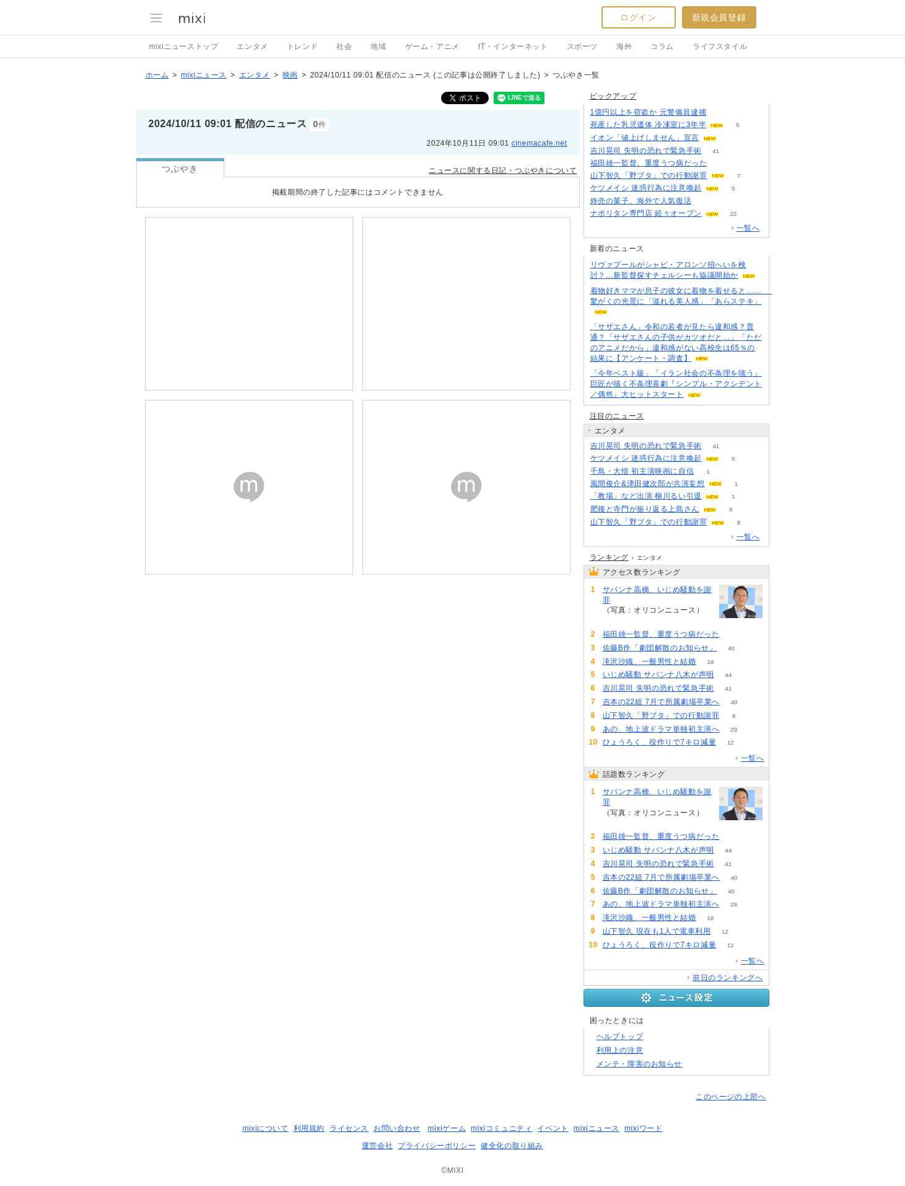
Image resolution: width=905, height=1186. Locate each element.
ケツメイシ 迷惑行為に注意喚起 (646, 188)
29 (733, 729)
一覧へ (748, 228)
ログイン (638, 17)
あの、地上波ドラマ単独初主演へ (661, 729)
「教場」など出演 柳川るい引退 (646, 496)
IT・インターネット (513, 46)
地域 (378, 46)
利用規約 (309, 1128)
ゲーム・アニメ (432, 46)
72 (730, 138)
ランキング (609, 557)
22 (733, 213)
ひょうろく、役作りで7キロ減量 (660, 742)
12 (730, 742)
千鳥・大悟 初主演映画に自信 (642, 471)
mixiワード (643, 1128)
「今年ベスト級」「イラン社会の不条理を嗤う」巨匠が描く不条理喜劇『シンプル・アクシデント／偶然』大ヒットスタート (676, 384)
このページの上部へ (731, 1096)
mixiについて (265, 1128)
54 (705, 201)
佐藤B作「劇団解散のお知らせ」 (660, 648)
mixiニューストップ (184, 46)
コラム (662, 46)
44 (728, 674)
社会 (344, 46)
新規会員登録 (719, 17)
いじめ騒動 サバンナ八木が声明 (658, 674)
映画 (290, 75)
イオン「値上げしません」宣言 (644, 137)
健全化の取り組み (512, 1145)
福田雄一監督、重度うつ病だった (648, 163)
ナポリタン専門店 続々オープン (646, 213)
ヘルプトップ (620, 1036)
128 (720, 112)
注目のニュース (617, 416)
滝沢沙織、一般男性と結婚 (649, 661)
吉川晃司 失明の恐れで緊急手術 (646, 150)
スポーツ (582, 46)
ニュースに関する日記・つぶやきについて (503, 170)
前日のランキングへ (728, 977)
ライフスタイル (720, 46)
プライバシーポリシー (437, 1145)
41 (715, 151)
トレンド (302, 46)
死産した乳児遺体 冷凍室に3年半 (648, 124)
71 (721, 163)
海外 (624, 46)
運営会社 (377, 1145)
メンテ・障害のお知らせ (640, 1064)
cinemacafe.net (539, 143)
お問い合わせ (397, 1128)
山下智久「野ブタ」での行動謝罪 (648, 175)
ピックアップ (613, 96)
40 (731, 648)
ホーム (157, 75)
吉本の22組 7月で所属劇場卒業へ (661, 701)
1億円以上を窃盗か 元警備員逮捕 (648, 112)
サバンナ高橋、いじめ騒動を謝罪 (657, 594)
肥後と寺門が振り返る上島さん (644, 509)
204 (616, 620)
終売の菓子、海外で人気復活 (641, 201)
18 (710, 661)
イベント (552, 1128)
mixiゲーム (447, 1128)
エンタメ (252, 46)
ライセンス (349, 1128)
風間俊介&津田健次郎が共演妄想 (647, 483)
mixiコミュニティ (501, 1128)
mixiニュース (204, 75)
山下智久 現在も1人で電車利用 (657, 931)
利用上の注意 (620, 1050)
